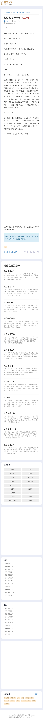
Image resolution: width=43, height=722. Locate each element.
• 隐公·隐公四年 (8, 572)
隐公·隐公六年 (9, 350)
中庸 (30, 496)
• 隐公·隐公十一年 (9, 592)
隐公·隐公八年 (9, 382)
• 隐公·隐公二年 (8, 566)
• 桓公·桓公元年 (8, 595)
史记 (30, 473)
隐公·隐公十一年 (10, 429)
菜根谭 (30, 489)
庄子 (30, 485)
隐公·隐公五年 (9, 334)
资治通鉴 (30, 481)
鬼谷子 (13, 489)
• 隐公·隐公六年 (8, 578)
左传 (14, 13)
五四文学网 (7, 13)
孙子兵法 (12, 473)
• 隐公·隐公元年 (8, 563)
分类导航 (7, 465)
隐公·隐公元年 (9, 271)
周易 (12, 481)
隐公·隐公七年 (9, 366)
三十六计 (30, 477)
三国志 (13, 496)
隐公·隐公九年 (9, 398)
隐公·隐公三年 (9, 303)
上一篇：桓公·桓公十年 (10, 252)
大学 (29, 701)
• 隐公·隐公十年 (8, 589)
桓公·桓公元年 (9, 445)
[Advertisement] (21, 160)
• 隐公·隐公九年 (8, 586)
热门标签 (21, 694)
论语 (30, 470)
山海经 (13, 470)
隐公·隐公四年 (9, 318)
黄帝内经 (12, 485)
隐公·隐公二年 (9, 287)
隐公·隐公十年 (9, 413)
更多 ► (37, 694)
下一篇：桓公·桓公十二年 (31, 252)
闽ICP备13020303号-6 (27, 717)
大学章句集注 (12, 500)
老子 (12, 477)
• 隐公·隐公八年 (8, 583)
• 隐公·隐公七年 (8, 580)
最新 (5, 605)
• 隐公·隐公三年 (8, 569)
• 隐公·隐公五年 (8, 575)
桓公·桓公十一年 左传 (23, 13)
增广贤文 (12, 493)
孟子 (30, 493)
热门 (5, 560)
